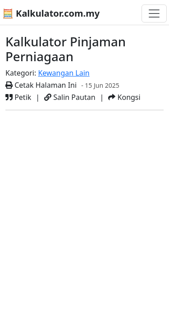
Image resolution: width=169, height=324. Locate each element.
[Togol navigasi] (154, 13)
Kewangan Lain (63, 73)
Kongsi (124, 97)
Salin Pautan (69, 97)
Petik (18, 97)
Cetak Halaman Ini (41, 85)
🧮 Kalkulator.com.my (51, 13)
